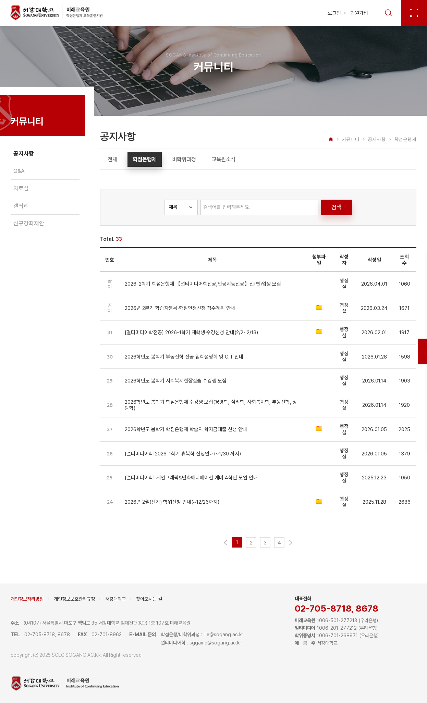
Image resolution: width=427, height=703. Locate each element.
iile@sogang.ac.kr (223, 634)
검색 (336, 207)
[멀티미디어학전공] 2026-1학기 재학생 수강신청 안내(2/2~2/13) (191, 332)
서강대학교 (115, 599)
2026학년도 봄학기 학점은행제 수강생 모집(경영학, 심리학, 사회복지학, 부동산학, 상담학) (211, 405)
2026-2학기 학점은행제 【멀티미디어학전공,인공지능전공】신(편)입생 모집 (203, 284)
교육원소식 (223, 159)
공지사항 (23, 153)
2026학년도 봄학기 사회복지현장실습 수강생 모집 (176, 381)
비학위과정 (184, 159)
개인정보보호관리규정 (74, 599)
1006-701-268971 (337, 635)
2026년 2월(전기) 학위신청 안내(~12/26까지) (172, 502)
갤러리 (21, 205)
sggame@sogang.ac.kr (215, 642)
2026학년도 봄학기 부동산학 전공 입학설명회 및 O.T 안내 (184, 357)
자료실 (21, 188)
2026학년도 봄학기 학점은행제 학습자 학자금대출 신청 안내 (186, 429)
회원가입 (359, 13)
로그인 (334, 13)
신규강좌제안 (28, 223)
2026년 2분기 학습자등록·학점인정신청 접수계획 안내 (180, 308)
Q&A (19, 170)
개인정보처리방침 (27, 599)
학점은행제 (145, 159)
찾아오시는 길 (149, 599)
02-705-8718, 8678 (336, 608)
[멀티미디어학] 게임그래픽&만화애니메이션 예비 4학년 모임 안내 (191, 478)
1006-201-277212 (337, 628)
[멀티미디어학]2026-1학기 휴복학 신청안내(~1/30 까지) (183, 454)
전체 (112, 159)
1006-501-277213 (337, 620)
